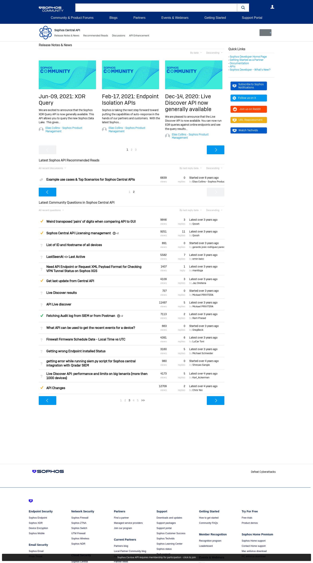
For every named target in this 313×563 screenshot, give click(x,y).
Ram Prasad (199, 318)
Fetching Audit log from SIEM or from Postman (80, 316)
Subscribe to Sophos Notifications (248, 85)
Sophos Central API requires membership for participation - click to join (156, 557)
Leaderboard (206, 546)
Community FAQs (208, 523)
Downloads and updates (169, 517)
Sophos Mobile (37, 533)
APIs (232, 66)
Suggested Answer (42, 221)
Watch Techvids (245, 130)
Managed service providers (128, 523)
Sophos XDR (36, 523)
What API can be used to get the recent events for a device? (90, 328)
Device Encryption (38, 528)
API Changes (55, 388)
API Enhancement (139, 36)
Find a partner (121, 517)
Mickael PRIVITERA (202, 295)
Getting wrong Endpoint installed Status (75, 351)
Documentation (239, 63)
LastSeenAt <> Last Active (65, 257)
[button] (243, 7)
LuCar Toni (198, 341)
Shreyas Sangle (201, 365)
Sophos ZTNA (78, 523)
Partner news (121, 561)
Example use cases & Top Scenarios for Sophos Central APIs (90, 179)
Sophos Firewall (79, 517)
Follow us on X (244, 97)
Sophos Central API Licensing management (78, 233)
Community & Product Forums (72, 17)
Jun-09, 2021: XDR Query (62, 99)
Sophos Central (79, 561)
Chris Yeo (197, 390)
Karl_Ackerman (200, 377)
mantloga (197, 270)
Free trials (247, 517)
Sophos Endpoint (38, 517)
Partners (139, 17)
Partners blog (121, 546)
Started (204, 177)
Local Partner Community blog (130, 551)
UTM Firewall (78, 533)
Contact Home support (254, 546)
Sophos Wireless (80, 538)
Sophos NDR (78, 543)
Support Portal (252, 17)
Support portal (163, 528)
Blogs (113, 17)
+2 (117, 233)
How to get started (208, 517)
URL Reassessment (247, 120)
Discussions (118, 36)
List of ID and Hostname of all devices (74, 245)
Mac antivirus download (254, 551)
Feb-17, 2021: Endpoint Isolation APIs (130, 99)
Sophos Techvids (165, 538)
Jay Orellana (199, 283)
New (265, 32)
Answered (42, 316)
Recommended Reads (95, 36)
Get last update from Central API (70, 281)
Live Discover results (61, 293)
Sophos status (164, 549)
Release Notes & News (66, 36)
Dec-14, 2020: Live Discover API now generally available (188, 103)
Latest (203, 219)
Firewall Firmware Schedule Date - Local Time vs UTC (85, 339)
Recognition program (210, 540)
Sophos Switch (79, 528)
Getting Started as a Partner (246, 60)
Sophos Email (36, 551)
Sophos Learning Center (169, 543)
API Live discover (58, 304)
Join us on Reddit (247, 109)
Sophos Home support (253, 540)
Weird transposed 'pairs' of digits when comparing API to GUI (91, 221)
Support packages (166, 523)
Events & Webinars (174, 17)
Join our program (123, 528)
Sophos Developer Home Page (248, 56)
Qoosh (195, 223)
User (272, 7)
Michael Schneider (202, 353)
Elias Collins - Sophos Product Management (64, 129)
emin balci (198, 258)
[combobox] (156, 8)
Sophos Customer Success (170, 533)
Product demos (250, 523)
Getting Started (215, 17)
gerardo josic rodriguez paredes (209, 247)
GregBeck (197, 330)
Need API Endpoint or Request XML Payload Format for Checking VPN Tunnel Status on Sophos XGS (93, 269)
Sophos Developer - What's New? (250, 69)
